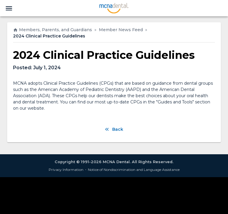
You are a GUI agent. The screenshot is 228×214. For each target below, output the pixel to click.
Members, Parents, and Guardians (52, 29)
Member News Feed (121, 29)
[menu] (8, 8)
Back (114, 129)
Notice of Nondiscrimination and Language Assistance (134, 169)
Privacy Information (66, 169)
